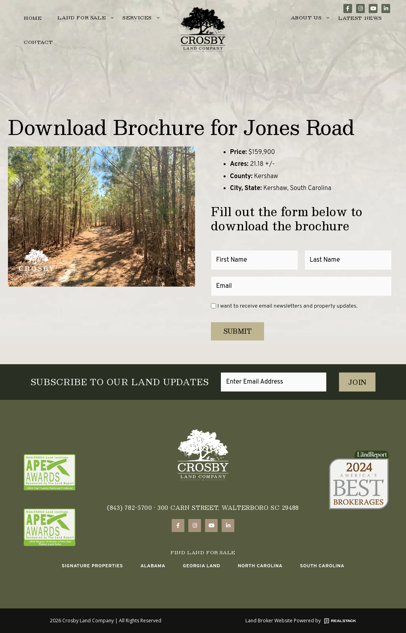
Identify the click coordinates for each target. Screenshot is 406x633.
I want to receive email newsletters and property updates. (287, 306)
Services (142, 18)
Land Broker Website (269, 620)
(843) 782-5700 (129, 507)
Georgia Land (201, 566)
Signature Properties (92, 566)
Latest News (360, 18)
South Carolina (322, 566)
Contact (38, 42)
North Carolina (260, 566)
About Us (311, 18)
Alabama (152, 566)
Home (33, 18)
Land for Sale (86, 18)
